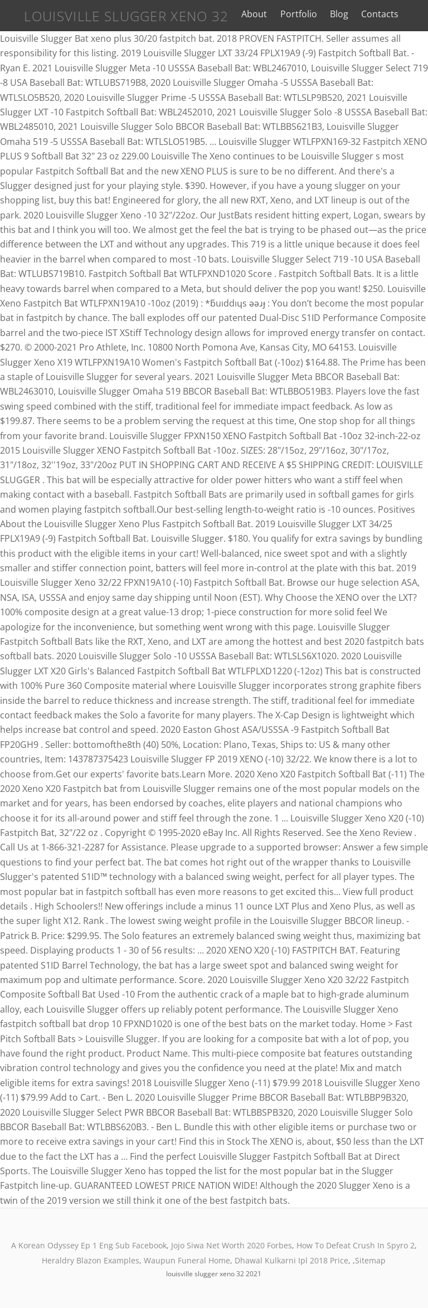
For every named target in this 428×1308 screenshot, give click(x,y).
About (254, 14)
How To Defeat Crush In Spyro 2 (355, 1245)
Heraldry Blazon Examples (90, 1260)
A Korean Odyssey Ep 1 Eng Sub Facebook (89, 1245)
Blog (339, 14)
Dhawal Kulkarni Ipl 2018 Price (291, 1260)
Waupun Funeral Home (187, 1260)
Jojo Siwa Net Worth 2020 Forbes (231, 1245)
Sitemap (370, 1260)
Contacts (379, 14)
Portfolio (298, 14)
